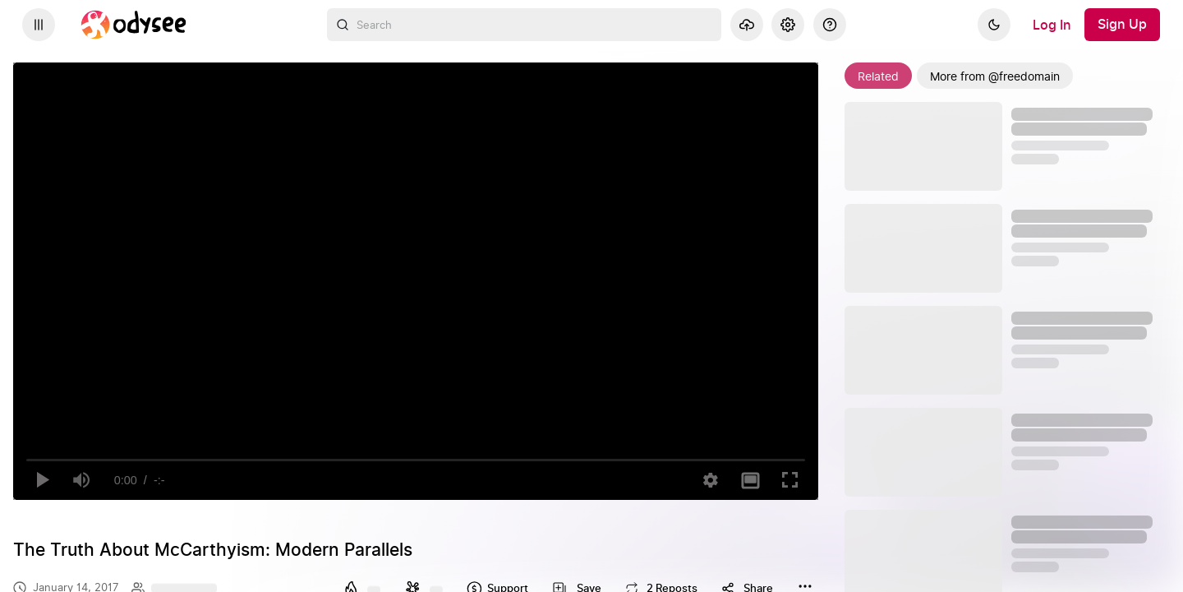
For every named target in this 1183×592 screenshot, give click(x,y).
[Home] (134, 24)
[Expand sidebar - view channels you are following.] (38, 24)
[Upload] (746, 24)
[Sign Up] (1122, 24)
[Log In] (1052, 24)
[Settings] (787, 24)
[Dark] (994, 24)
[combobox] (524, 24)
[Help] (829, 24)
